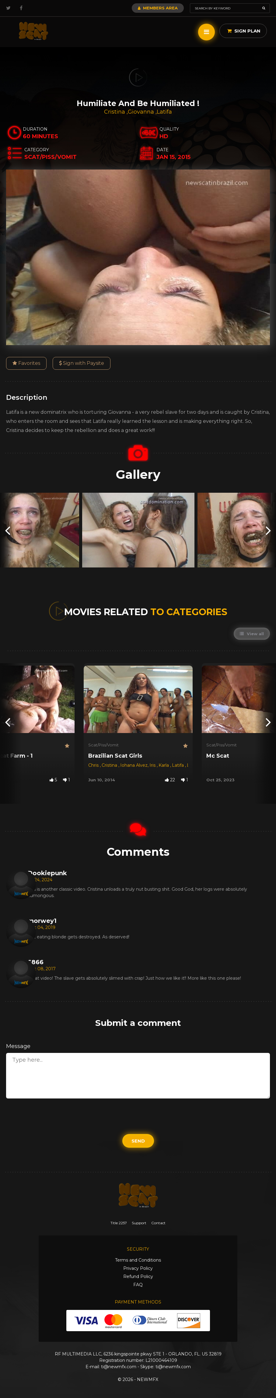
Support (139, 1223)
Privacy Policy (138, 1268)
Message (18, 1046)
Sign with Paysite (81, 363)
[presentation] (7, 530)
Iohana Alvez (134, 765)
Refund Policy (138, 1276)
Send (138, 1141)
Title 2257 (118, 1223)
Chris (94, 765)
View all (252, 633)
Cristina (115, 111)
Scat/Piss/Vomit (103, 744)
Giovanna (141, 111)
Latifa (164, 111)
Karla (164, 765)
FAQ (138, 1284)
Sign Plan (243, 31)
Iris (153, 765)
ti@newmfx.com (118, 1366)
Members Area (158, 7)
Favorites (26, 363)
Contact (158, 1223)
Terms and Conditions (138, 1260)
